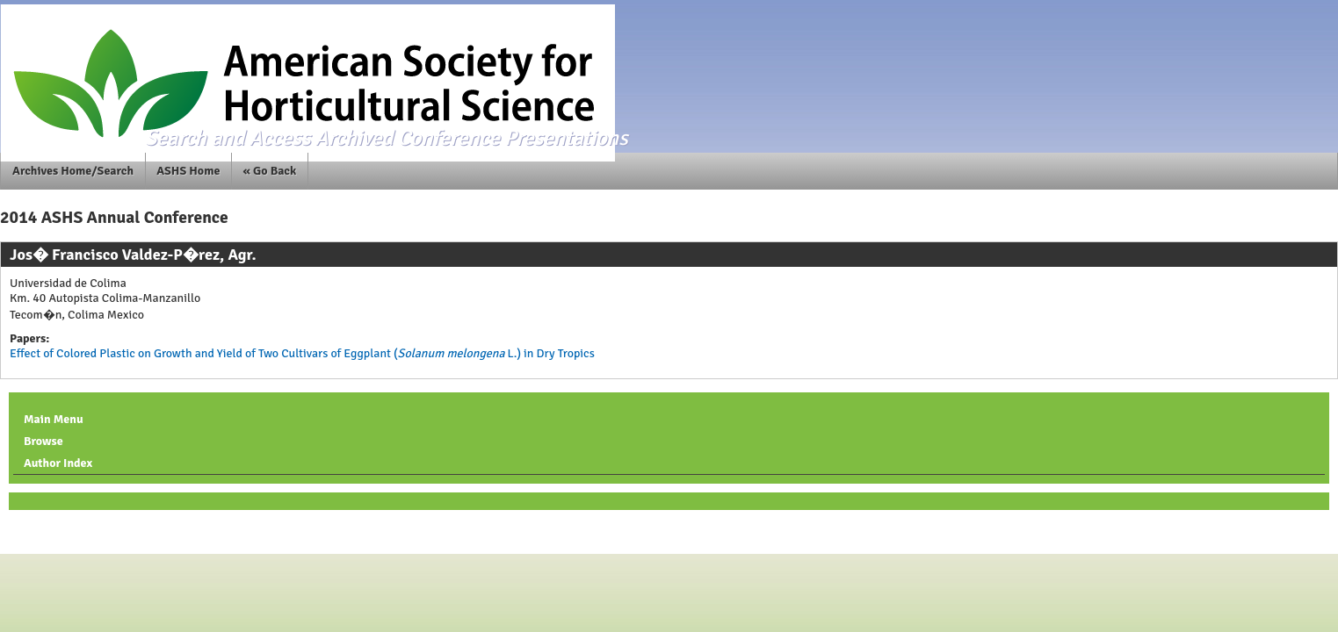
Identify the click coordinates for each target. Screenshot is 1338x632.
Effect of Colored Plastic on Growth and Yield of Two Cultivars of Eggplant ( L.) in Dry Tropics (302, 353)
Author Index (58, 463)
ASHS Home (188, 170)
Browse (43, 441)
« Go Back (270, 170)
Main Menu (53, 419)
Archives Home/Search (73, 170)
